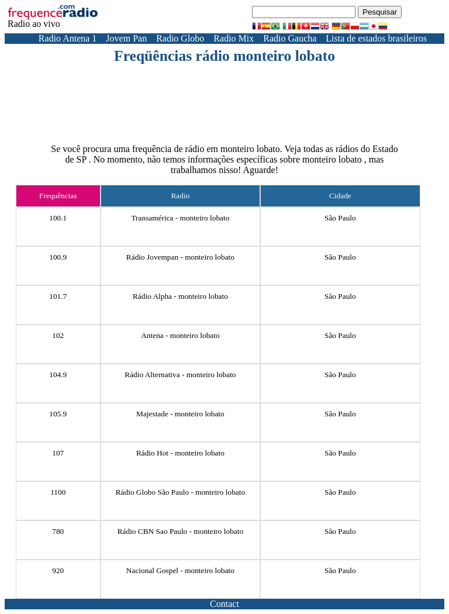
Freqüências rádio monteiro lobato (224, 55)
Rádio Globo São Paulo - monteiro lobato (180, 492)
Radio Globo (180, 38)
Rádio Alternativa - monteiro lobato (180, 374)
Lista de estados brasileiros (376, 38)
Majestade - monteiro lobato (180, 413)
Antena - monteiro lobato (180, 335)
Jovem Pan (126, 38)
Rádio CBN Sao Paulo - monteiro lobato (180, 531)
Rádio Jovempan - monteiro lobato (180, 257)
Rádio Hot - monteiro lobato (180, 453)
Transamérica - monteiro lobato (180, 217)
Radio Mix (233, 38)
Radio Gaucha (289, 38)
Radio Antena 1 (68, 38)
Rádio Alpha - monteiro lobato (180, 296)
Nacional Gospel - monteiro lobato (180, 570)
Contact (224, 604)
